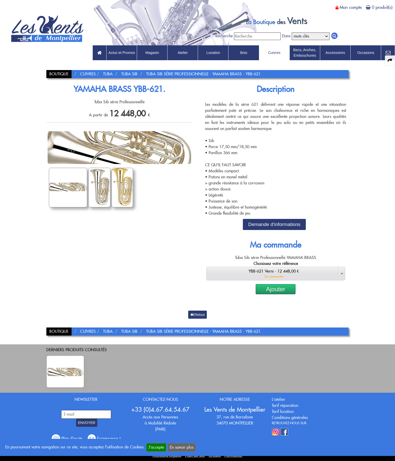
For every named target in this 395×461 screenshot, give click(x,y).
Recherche (224, 36)
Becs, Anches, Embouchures (304, 52)
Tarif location (283, 411)
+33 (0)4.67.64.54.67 (160, 409)
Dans (286, 36)
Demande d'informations (274, 224)
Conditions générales (290, 417)
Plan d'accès (68, 438)
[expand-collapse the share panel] (390, 60)
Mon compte (351, 7)
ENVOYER (86, 423)
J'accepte (156, 447)
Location (213, 53)
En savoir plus (181, 447)
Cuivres (274, 53)
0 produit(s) (382, 7)
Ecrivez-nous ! (104, 438)
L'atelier (278, 399)
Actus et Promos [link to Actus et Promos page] (121, 53)
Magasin (152, 53)
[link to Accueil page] (99, 53)
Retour (197, 315)
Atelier (183, 53)
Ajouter (275, 289)
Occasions (365, 53)
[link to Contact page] (388, 53)
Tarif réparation (285, 405)
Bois (243, 53)
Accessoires (335, 53)
